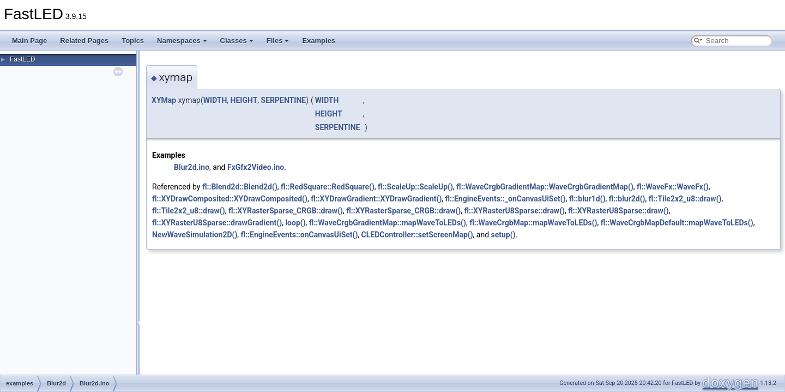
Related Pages (84, 40)
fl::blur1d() (587, 198)
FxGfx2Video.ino (255, 167)
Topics (133, 40)
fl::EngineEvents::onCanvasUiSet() (299, 234)
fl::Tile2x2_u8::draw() (685, 198)
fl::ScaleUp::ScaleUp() (415, 186)
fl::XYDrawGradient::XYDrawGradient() (376, 198)
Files (278, 40)
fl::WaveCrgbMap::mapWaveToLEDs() (533, 222)
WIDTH (215, 100)
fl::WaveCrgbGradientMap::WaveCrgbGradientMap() (544, 186)
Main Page (29, 40)
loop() (295, 222)
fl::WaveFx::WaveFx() (673, 186)
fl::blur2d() (627, 198)
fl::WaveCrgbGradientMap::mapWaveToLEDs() (387, 222)
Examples (318, 40)
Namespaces (182, 40)
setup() (503, 234)
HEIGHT (244, 100)
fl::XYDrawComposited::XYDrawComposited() (229, 198)
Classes (236, 40)
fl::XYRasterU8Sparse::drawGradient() (217, 222)
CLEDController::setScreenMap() (417, 234)
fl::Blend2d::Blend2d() (239, 186)
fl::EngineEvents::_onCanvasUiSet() (505, 198)
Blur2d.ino (191, 167)
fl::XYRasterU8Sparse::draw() (514, 210)
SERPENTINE (283, 100)
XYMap (164, 100)
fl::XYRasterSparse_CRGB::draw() (285, 210)
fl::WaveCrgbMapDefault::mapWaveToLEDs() (677, 222)
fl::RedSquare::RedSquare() (328, 186)
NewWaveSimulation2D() (194, 234)
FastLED (22, 59)
